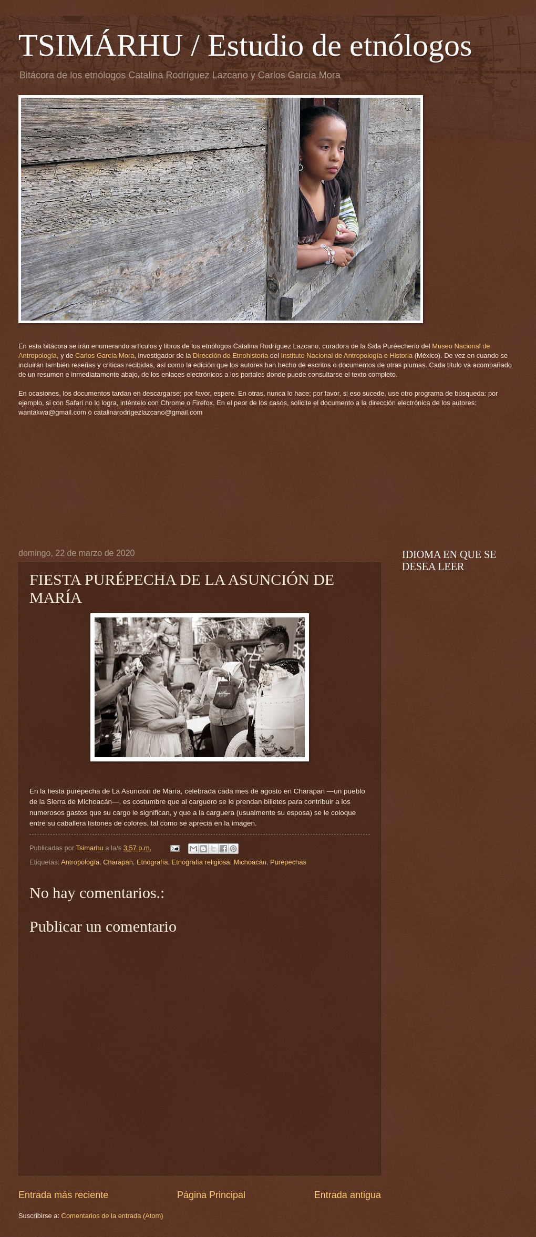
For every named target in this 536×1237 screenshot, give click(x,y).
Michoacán (250, 862)
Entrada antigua (347, 1195)
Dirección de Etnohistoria (230, 355)
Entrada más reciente (63, 1195)
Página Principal (211, 1195)
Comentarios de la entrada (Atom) (112, 1216)
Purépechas (288, 862)
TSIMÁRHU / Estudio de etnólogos (245, 45)
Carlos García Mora (104, 355)
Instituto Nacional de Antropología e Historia (347, 355)
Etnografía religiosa (201, 862)
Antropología (80, 862)
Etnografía (152, 862)
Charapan (118, 862)
